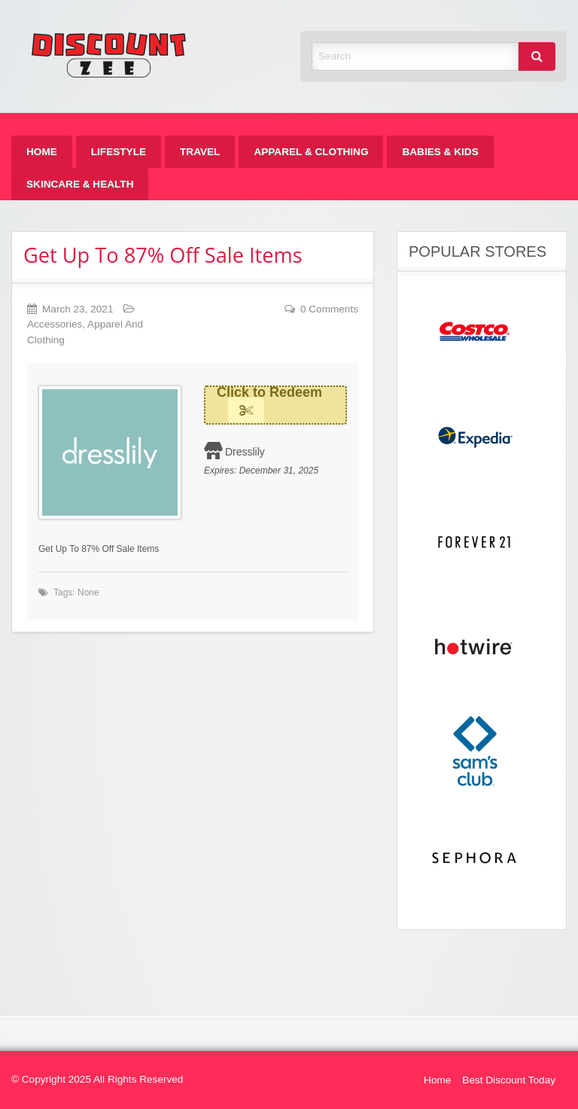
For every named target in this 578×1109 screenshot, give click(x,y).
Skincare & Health (79, 184)
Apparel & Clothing (311, 151)
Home (41, 151)
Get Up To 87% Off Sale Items (163, 255)
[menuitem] (41, 152)
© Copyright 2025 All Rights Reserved (97, 1079)
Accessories (54, 324)
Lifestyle (118, 151)
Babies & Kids (440, 151)
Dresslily (245, 452)
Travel (200, 151)
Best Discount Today (508, 1080)
